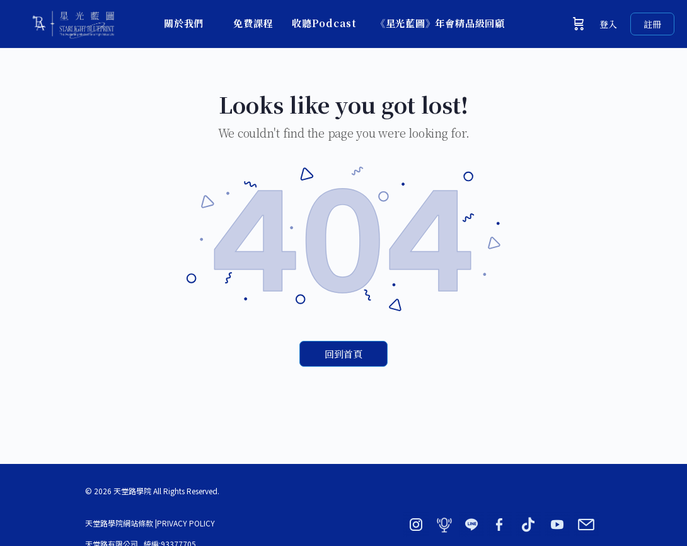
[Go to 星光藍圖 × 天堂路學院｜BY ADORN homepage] (72, 21)
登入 (608, 24)
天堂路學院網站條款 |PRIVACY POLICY (150, 523)
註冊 (652, 24)
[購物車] (578, 24)
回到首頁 (343, 353)
